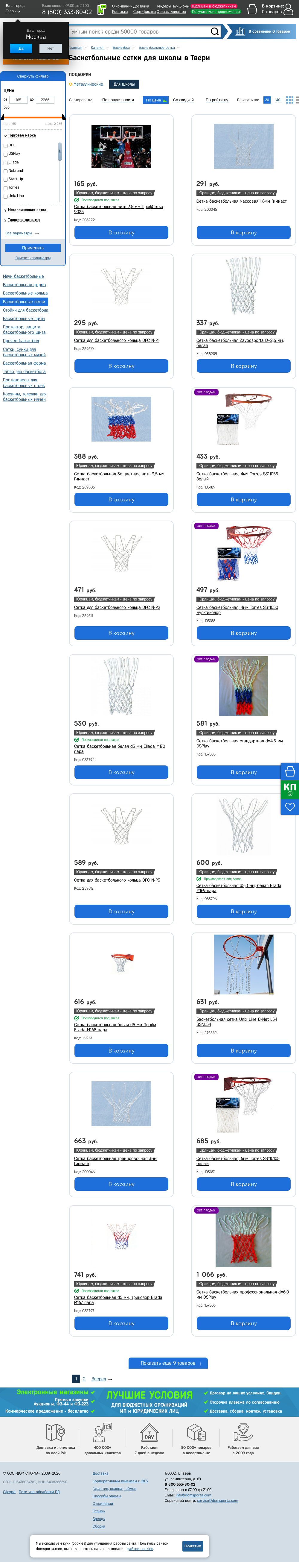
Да (21, 48)
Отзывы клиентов (171, 11)
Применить (33, 247)
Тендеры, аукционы (173, 6)
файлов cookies (140, 1549)
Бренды (99, 1519)
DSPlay (14, 153)
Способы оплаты (107, 1496)
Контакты (120, 11)
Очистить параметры (33, 258)
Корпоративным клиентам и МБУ (120, 1481)
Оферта (9, 1492)
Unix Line (16, 196)
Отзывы (99, 1511)
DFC (12, 145)
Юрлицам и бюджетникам (214, 6)
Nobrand (16, 170)
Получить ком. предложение (216, 11)
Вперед (98, 1378)
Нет (50, 48)
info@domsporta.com (193, 1495)
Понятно (192, 1546)
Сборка (99, 1526)
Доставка (141, 6)
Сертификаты (144, 11)
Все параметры (18, 233)
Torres (14, 187)
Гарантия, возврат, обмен (114, 1488)
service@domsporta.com (217, 1500)
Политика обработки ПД (39, 1492)
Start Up (16, 179)
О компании (122, 6)
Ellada (14, 162)
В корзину (122, 232)
